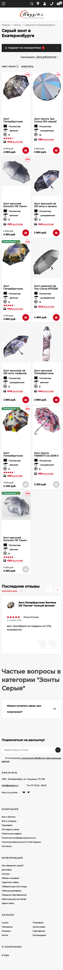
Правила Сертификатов (14, 895)
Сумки (5, 922)
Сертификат (39, 931)
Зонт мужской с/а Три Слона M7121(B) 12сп (46, 289)
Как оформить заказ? (13, 865)
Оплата (5, 874)
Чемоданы (7, 927)
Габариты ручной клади (14, 886)
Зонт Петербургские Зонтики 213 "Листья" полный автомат (37, 604)
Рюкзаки (6, 931)
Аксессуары (39, 927)
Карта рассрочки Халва (14, 899)
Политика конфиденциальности (19, 838)
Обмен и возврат (10, 878)
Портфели (38, 922)
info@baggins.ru (10, 785)
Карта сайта (8, 903)
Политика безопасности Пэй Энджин (21, 842)
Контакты (7, 846)
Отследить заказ (10, 829)
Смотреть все (12, 591)
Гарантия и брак (10, 882)
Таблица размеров (11, 890)
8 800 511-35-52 (9, 772)
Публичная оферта (12, 833)
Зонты (17, 25)
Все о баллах (8, 817)
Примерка (7, 825)
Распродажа (39, 935)
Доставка (7, 869)
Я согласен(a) (31, 760)
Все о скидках (9, 821)
